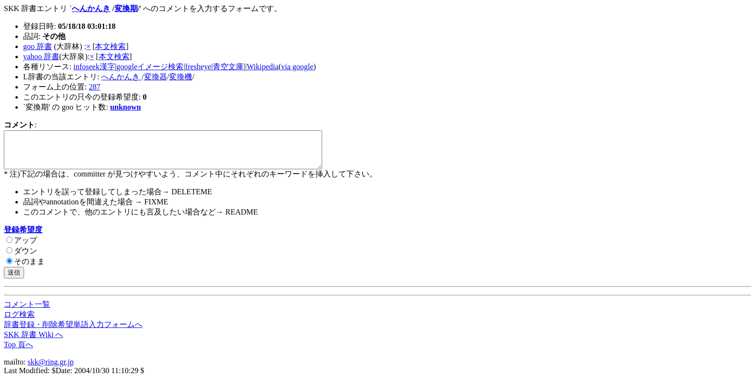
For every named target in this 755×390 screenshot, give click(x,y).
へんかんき (91, 8)
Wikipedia (262, 67)
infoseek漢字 (94, 67)
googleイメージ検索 (150, 67)
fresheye (198, 67)
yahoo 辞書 (41, 56)
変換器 (155, 77)
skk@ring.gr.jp (50, 369)
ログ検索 (19, 321)
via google (297, 67)
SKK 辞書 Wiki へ (33, 342)
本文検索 (110, 46)
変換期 (126, 8)
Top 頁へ (18, 352)
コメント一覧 (27, 311)
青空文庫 (228, 67)
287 (94, 87)
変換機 (180, 77)
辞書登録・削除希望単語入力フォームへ (73, 331)
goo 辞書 (37, 46)
